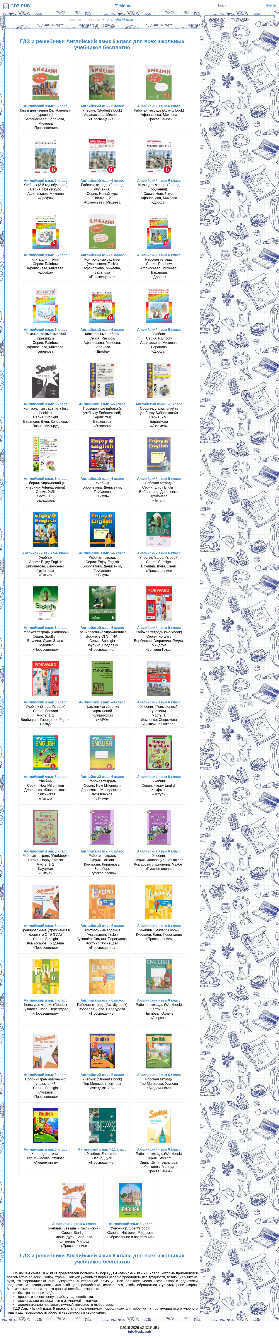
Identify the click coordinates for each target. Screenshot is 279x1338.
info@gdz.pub (139, 1331)
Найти (271, 5)
